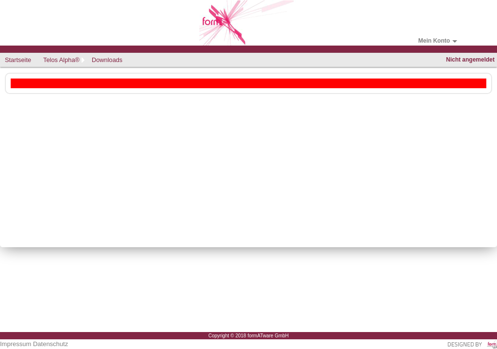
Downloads (107, 59)
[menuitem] (19, 60)
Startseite (18, 59)
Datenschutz (50, 344)
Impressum (15, 344)
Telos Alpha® (61, 59)
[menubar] (65, 60)
